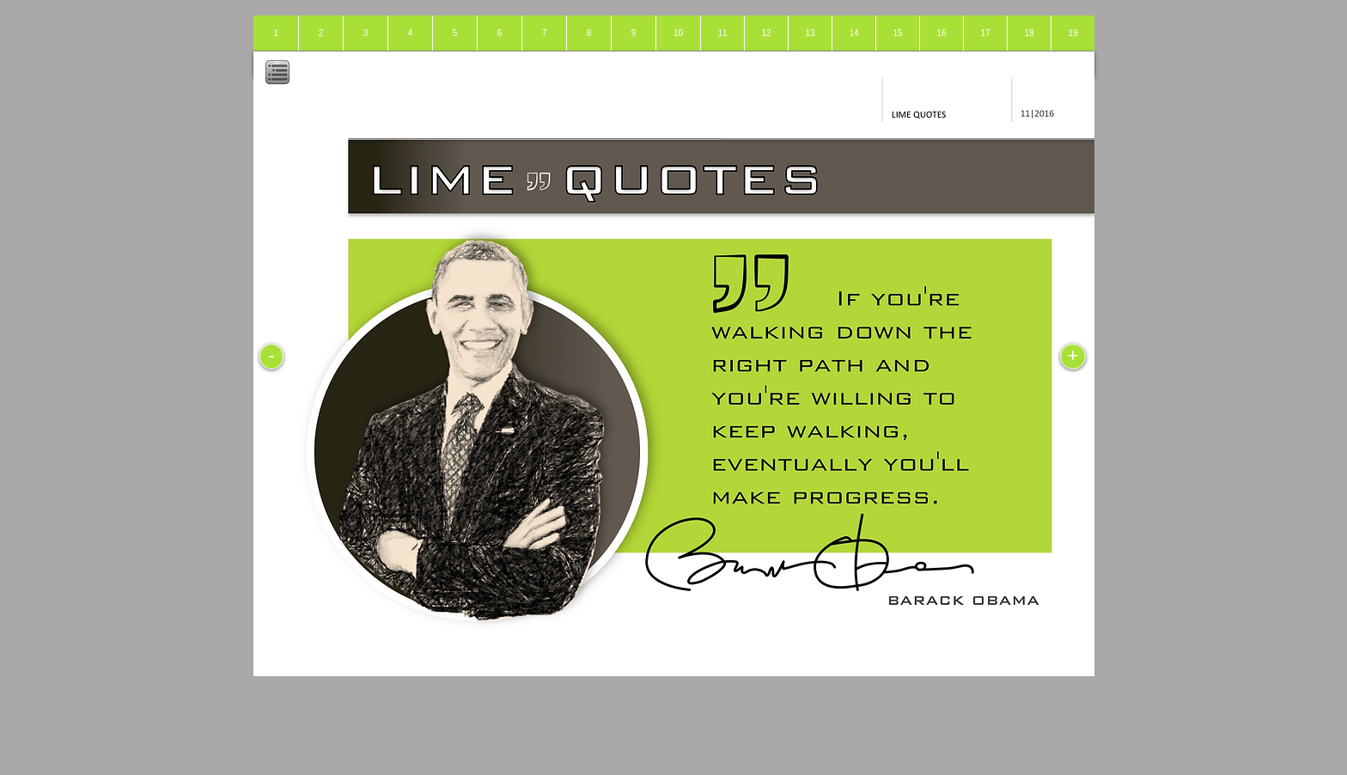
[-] (271, 356)
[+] (1073, 356)
